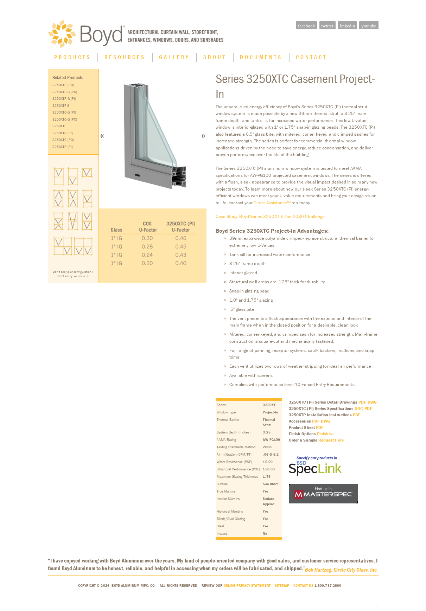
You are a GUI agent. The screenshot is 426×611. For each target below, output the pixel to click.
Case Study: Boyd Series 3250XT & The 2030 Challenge (270, 218)
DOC (359, 410)
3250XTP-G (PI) (64, 100)
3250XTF (59, 128)
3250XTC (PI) (62, 135)
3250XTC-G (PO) (64, 121)
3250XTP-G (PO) (64, 93)
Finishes (325, 435)
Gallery (174, 58)
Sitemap (282, 587)
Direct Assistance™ (272, 204)
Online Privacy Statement (247, 587)
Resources (125, 58)
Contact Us (303, 587)
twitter (327, 25)
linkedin (347, 25)
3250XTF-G (61, 107)
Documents (261, 58)
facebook (306, 25)
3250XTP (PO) (63, 86)
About (215, 58)
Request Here (331, 441)
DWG (372, 403)
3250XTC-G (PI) (64, 114)
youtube (368, 25)
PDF (362, 403)
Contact (311, 58)
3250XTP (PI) (62, 148)
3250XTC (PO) (63, 141)
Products (72, 58)
